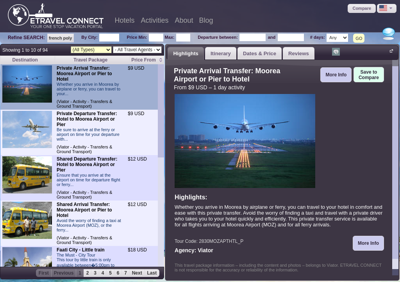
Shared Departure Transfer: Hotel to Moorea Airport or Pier (87, 164)
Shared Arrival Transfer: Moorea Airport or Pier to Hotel (84, 210)
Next (137, 273)
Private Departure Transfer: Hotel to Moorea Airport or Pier (87, 119)
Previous (64, 273)
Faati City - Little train (81, 250)
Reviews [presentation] (298, 53)
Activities (155, 20)
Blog (206, 20)
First (44, 273)
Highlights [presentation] (185, 53)
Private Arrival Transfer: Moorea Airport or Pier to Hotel (84, 73)
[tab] (186, 53)
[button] (362, 8)
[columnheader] (147, 60)
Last (152, 273)
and (272, 37)
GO (358, 38)
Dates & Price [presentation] (259, 53)
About (184, 20)
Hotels (124, 20)
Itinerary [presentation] (221, 53)
